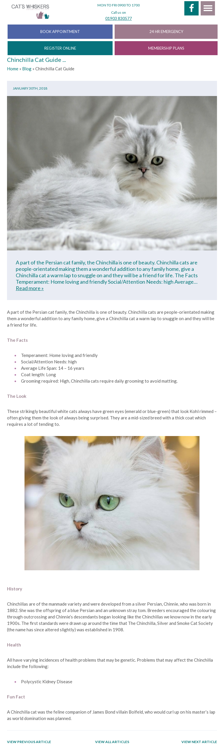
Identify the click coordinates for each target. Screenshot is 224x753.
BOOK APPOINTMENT (60, 31)
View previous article (29, 742)
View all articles (112, 742)
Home (12, 68)
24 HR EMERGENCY (166, 31)
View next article (199, 742)
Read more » (30, 288)
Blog (27, 68)
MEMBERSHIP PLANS (166, 48)
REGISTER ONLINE (60, 48)
